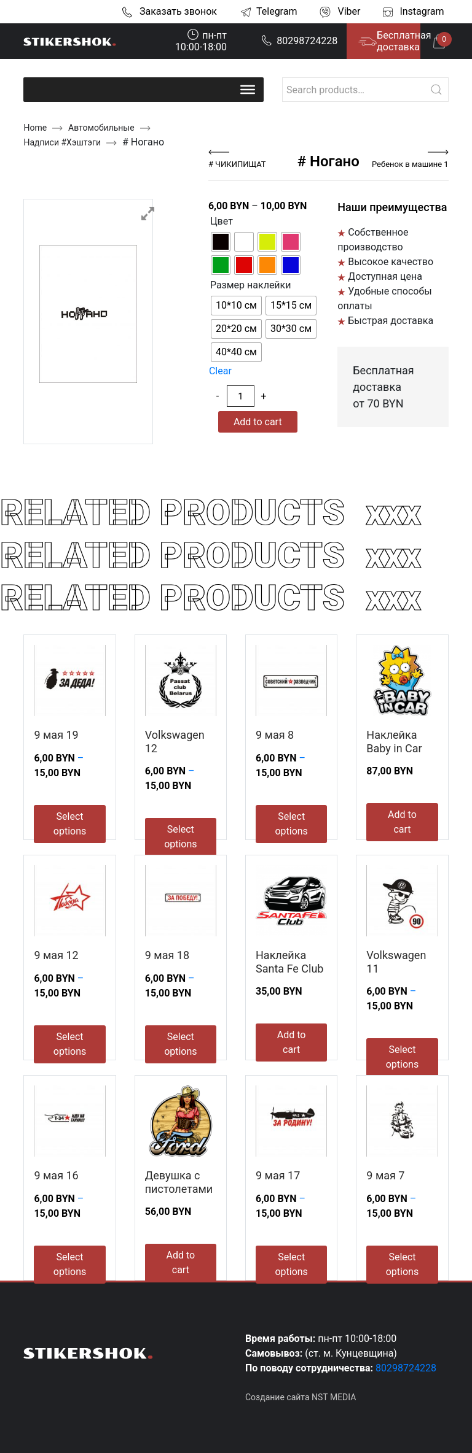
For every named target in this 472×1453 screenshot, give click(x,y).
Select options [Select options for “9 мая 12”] (69, 1044)
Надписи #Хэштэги (62, 142)
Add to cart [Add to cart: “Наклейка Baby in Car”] (402, 822)
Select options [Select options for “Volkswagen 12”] (180, 836)
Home (35, 128)
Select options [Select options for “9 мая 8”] (291, 824)
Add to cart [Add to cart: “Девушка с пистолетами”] (181, 1262)
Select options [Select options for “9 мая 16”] (69, 1264)
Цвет (221, 221)
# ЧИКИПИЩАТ (237, 164)
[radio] (220, 242)
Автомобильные (101, 128)
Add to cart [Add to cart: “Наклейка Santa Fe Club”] (291, 1042)
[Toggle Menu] (247, 89)
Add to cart (258, 422)
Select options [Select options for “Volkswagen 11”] (402, 1057)
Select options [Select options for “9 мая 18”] (180, 1044)
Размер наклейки (250, 285)
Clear (220, 371)
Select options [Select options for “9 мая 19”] (69, 824)
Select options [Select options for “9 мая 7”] (402, 1264)
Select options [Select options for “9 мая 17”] (291, 1264)
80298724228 (299, 41)
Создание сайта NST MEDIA (300, 1397)
